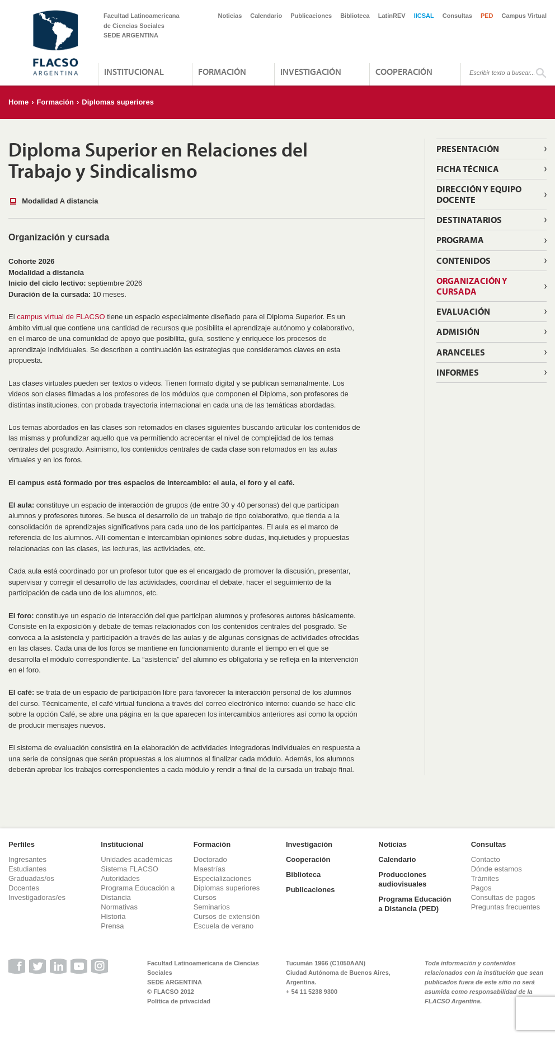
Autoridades (120, 878)
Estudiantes (27, 869)
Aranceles (460, 352)
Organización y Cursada (471, 286)
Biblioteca (355, 15)
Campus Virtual (524, 15)
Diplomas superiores (118, 102)
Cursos (205, 897)
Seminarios (212, 907)
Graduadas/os (31, 878)
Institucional (134, 71)
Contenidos (463, 260)
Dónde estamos (496, 869)
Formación (222, 71)
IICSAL (424, 15)
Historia (113, 916)
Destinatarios (469, 219)
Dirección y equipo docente (478, 194)
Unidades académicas (136, 859)
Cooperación (403, 71)
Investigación (310, 71)
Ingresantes (27, 859)
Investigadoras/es (36, 897)
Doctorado (210, 859)
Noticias (230, 15)
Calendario (266, 15)
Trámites (485, 878)
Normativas (119, 907)
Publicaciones (311, 15)
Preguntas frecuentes (505, 907)
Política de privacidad (178, 1001)
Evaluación (463, 311)
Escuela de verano (224, 926)
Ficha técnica (467, 168)
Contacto (485, 859)
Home (18, 102)
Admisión (457, 331)
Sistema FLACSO (129, 869)
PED (487, 15)
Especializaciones (222, 878)
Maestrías (209, 869)
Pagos (481, 888)
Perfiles (21, 844)
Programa (460, 239)
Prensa (112, 926)
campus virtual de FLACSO (61, 316)
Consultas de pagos (503, 897)
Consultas (457, 15)
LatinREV (392, 15)
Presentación (467, 148)
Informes (457, 372)
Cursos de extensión (227, 916)
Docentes (23, 888)
